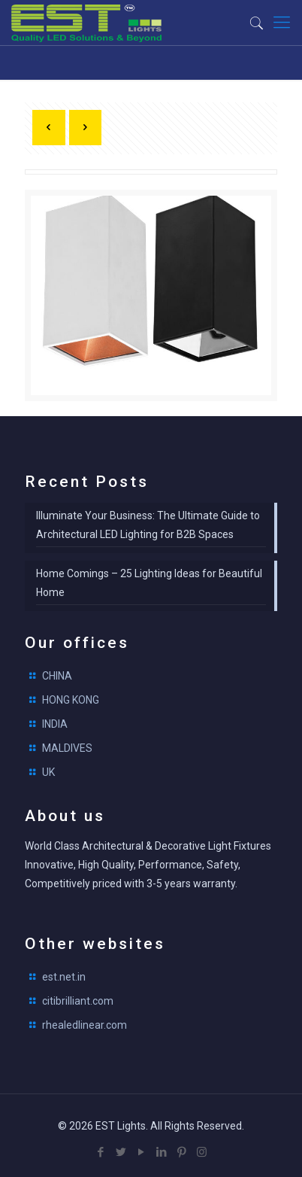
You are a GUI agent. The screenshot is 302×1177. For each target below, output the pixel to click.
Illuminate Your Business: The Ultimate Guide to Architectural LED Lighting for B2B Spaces (148, 524)
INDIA (55, 724)
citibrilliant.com (77, 1001)
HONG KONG (70, 700)
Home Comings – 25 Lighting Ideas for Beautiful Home (149, 582)
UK (48, 772)
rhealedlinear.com (84, 1025)
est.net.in (64, 977)
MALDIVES (67, 748)
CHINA (57, 676)
